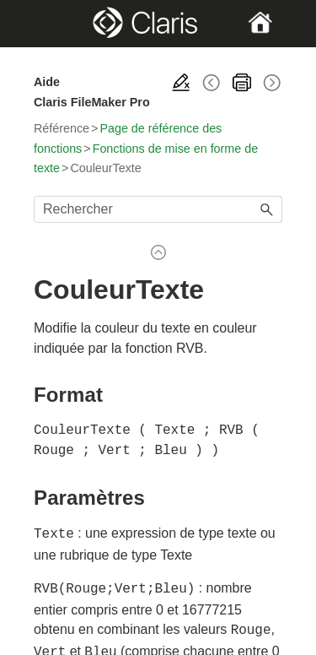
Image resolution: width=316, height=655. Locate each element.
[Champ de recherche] (158, 209)
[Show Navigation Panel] (45, 23)
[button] (267, 209)
